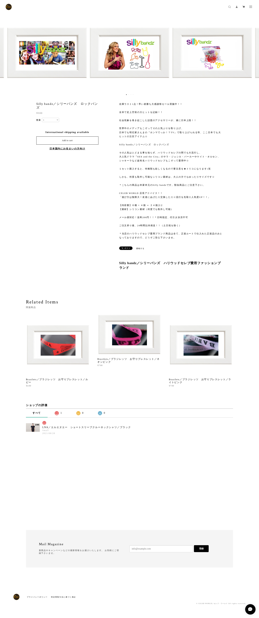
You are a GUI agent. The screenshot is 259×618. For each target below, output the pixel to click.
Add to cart (67, 140)
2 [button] (128, 94)
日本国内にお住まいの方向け (67, 148)
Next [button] (254, 52)
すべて (37, 413)
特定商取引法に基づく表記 (63, 597)
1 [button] (126, 94)
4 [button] (133, 94)
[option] (129, 53)
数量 (38, 120)
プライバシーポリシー (37, 597)
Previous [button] (5, 52)
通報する (140, 248)
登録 (201, 548)
